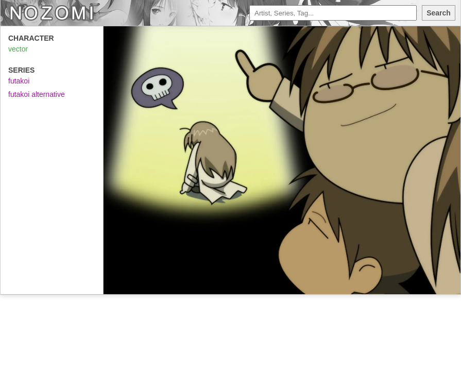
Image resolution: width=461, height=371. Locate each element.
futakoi (18, 81)
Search (438, 13)
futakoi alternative (36, 94)
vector (18, 49)
